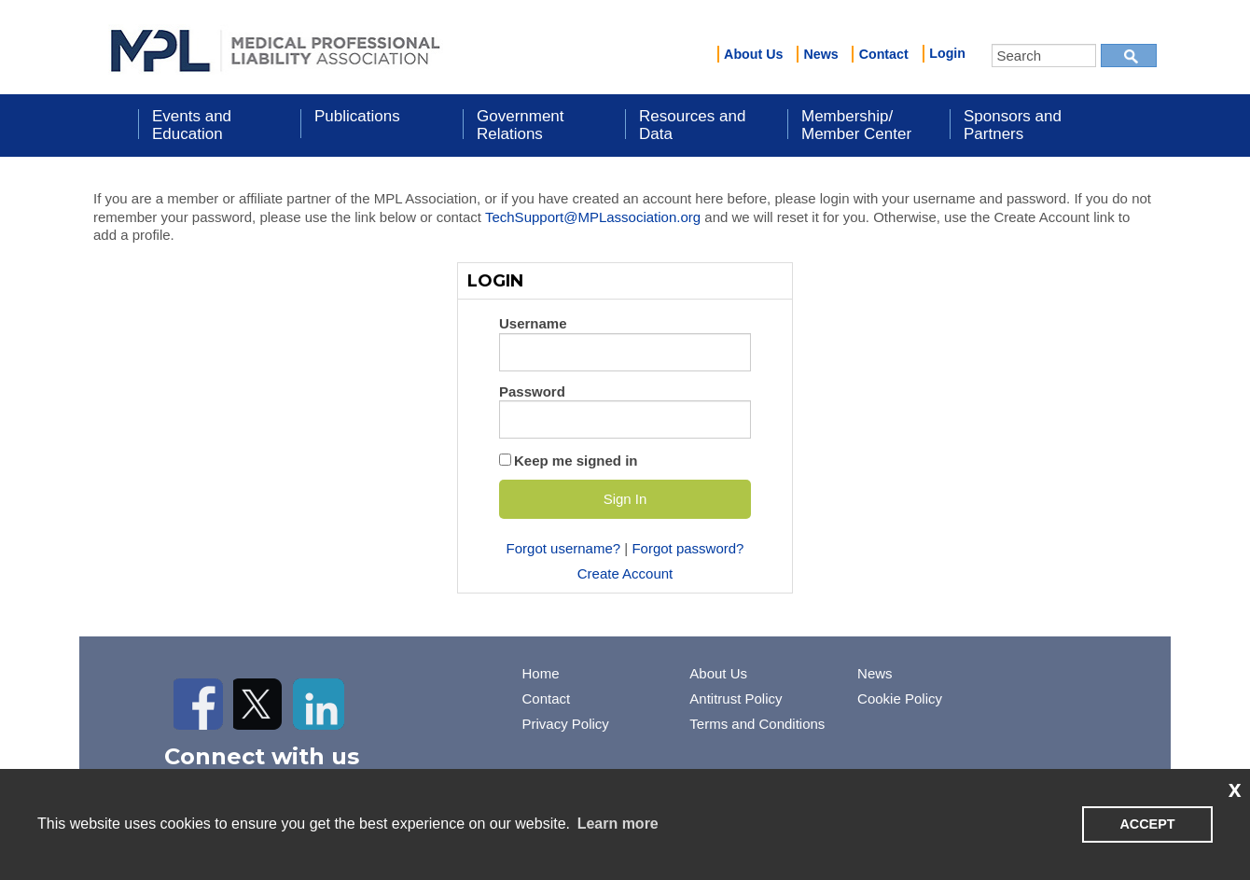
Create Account (625, 573)
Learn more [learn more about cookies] (618, 823)
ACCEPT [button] (1146, 824)
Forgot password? (687, 548)
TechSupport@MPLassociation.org (593, 217)
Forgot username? (564, 548)
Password (532, 391)
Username (533, 323)
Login (947, 53)
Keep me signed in (576, 460)
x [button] (1235, 788)
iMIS (275, 48)
